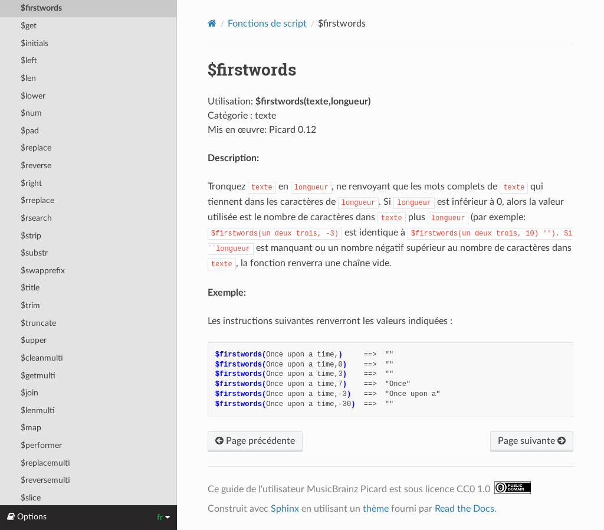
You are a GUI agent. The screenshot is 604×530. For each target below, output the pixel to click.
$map (31, 427)
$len (28, 78)
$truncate (38, 323)
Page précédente (255, 441)
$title (30, 287)
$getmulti (38, 375)
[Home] (212, 23)
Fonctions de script (267, 23)
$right (31, 183)
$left (29, 60)
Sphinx (285, 508)
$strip (31, 235)
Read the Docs (464, 508)
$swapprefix (43, 270)
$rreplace (37, 200)
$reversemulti (45, 480)
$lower (33, 95)
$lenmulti (38, 410)
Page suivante (532, 441)
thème (376, 508)
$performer (41, 445)
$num (31, 113)
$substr (34, 252)
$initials (34, 43)
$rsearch (36, 218)
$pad (30, 130)
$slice (31, 497)
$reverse (36, 165)
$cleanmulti (42, 358)
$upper (34, 340)
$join (29, 392)
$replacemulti (45, 463)
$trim (30, 305)
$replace (36, 147)
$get (29, 25)
